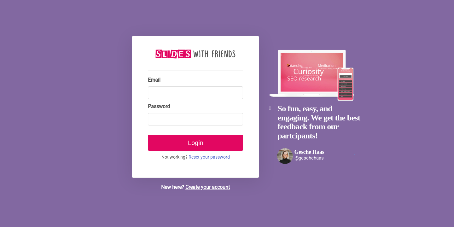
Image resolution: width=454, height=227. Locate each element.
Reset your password (209, 157)
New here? (195, 187)
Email (154, 80)
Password (159, 106)
